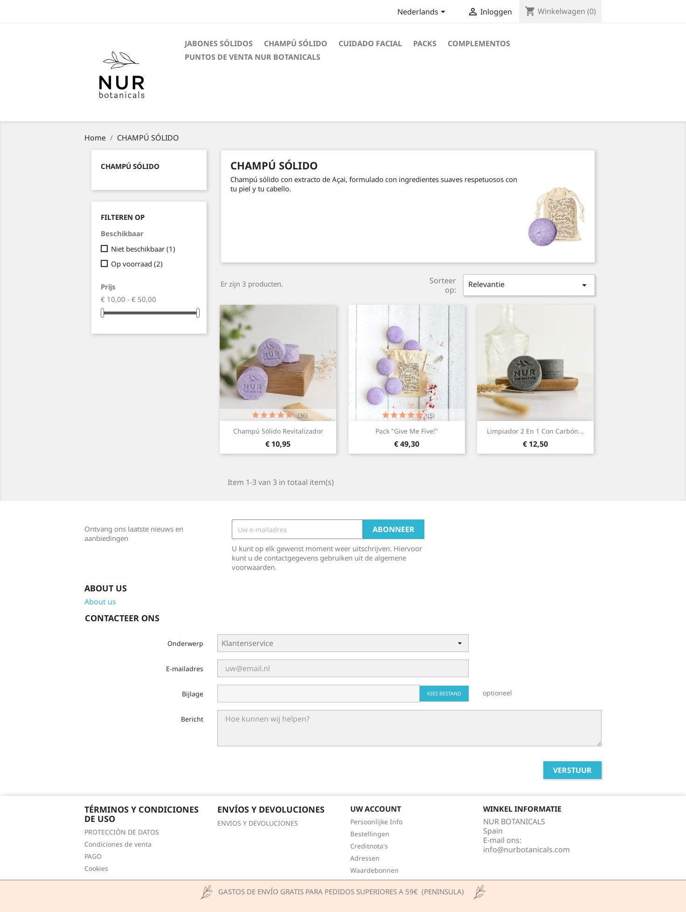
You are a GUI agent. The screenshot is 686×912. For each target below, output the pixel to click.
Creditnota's (369, 846)
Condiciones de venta (118, 844)
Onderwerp (185, 643)
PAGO (93, 856)
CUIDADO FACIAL (370, 43)
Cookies (96, 868)
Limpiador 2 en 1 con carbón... (535, 431)
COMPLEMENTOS (479, 43)
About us (100, 601)
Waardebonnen (374, 870)
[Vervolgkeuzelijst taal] (423, 12)
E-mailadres (184, 668)
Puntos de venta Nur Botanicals (252, 57)
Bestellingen (369, 833)
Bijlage (192, 693)
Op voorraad (137, 263)
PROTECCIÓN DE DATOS (121, 832)
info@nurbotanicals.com (526, 849)
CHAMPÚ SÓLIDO (295, 43)
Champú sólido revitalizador (278, 431)
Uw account (375, 809)
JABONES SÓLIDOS (219, 43)
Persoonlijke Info (376, 821)
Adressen (365, 858)
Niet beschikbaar (143, 248)
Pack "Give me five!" (406, 431)
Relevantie (528, 285)
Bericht (192, 719)
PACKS (425, 43)
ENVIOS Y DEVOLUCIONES (257, 823)
